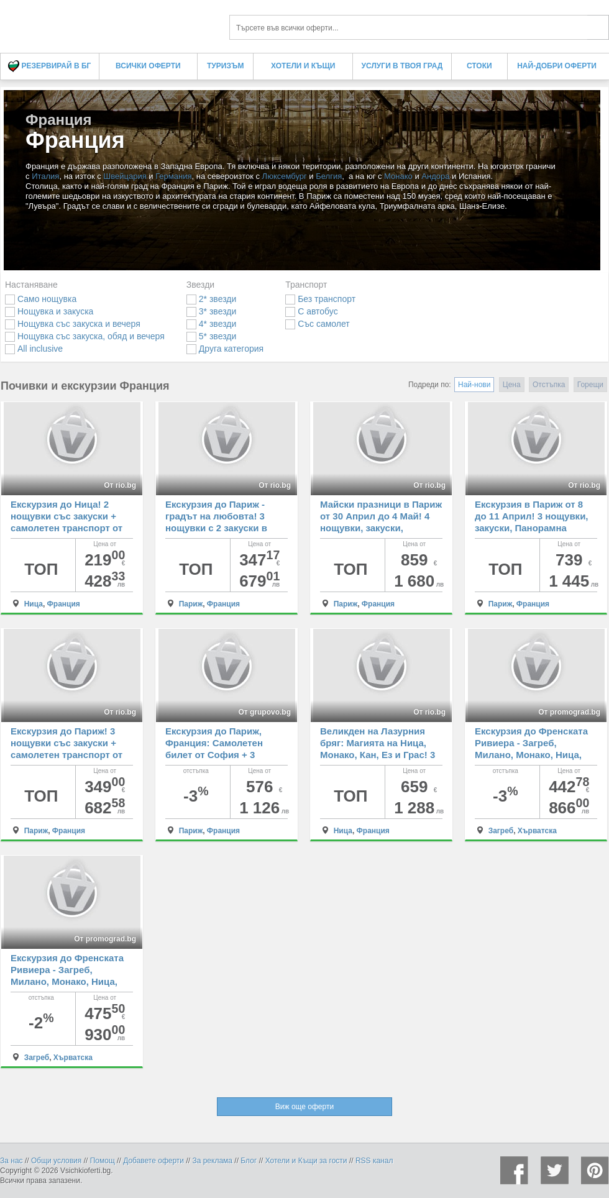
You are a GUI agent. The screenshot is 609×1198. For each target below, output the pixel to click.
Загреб (500, 830)
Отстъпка (549, 384)
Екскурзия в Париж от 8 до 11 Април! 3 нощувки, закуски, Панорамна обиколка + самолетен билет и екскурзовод (531, 528)
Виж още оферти (304, 1106)
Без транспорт (320, 299)
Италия (45, 176)
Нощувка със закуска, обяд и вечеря (85, 336)
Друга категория (224, 349)
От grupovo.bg (264, 712)
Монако (398, 176)
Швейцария (124, 176)
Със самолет (317, 324)
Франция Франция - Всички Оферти (105, 23)
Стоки (479, 66)
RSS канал (374, 1160)
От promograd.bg (569, 712)
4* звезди (211, 324)
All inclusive (34, 349)
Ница (33, 604)
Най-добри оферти (557, 66)
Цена (512, 384)
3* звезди (211, 311)
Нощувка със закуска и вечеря (72, 324)
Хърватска (537, 830)
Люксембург (284, 176)
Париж (191, 604)
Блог (248, 1160)
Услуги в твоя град (402, 66)
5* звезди (211, 336)
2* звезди (211, 299)
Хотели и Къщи (303, 66)
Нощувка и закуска (49, 311)
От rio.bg (120, 485)
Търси (598, 27)
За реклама (212, 1160)
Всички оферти (148, 66)
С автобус (311, 311)
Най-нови (474, 384)
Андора (435, 176)
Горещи (590, 384)
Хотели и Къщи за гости (306, 1160)
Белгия (329, 176)
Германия (173, 176)
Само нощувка (40, 299)
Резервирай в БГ (49, 66)
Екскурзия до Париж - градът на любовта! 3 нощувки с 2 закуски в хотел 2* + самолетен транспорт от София (216, 528)
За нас (11, 1160)
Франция (63, 604)
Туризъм (225, 66)
